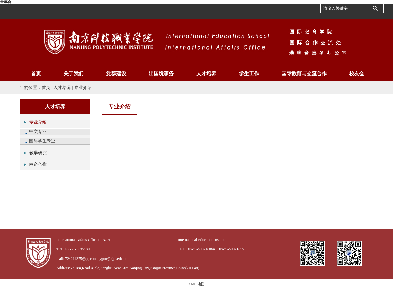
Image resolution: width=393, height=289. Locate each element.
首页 (46, 87)
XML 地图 (196, 284)
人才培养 (62, 87)
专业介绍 (83, 87)
